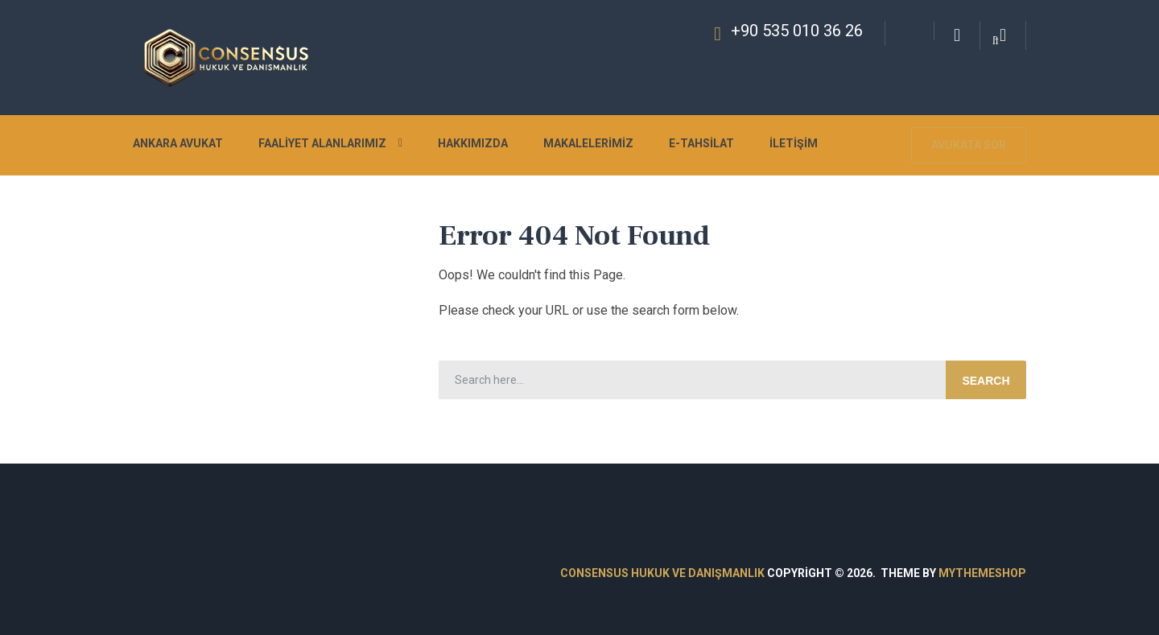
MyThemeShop (982, 573)
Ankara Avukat (178, 143)
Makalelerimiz (588, 143)
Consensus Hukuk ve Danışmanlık (662, 573)
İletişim (793, 143)
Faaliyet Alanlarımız (322, 143)
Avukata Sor (968, 144)
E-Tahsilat (701, 143)
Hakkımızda (473, 143)
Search (985, 380)
